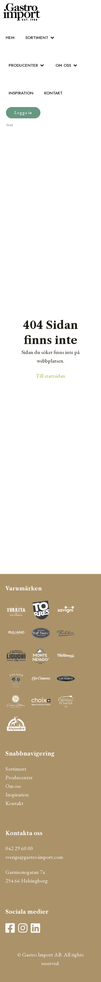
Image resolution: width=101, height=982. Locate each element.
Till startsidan (50, 375)
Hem (10, 38)
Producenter (23, 65)
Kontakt (53, 93)
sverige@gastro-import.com (34, 856)
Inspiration (21, 93)
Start (9, 125)
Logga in (23, 112)
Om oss (63, 65)
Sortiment (36, 38)
